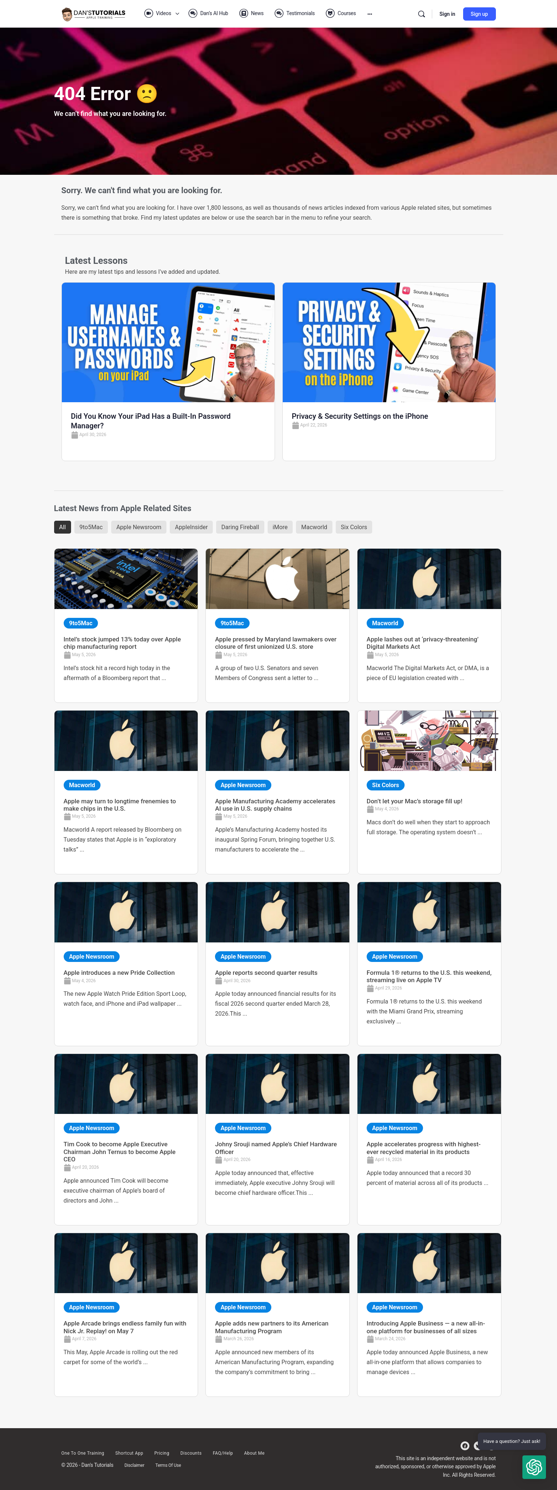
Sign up (479, 14)
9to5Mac (91, 527)
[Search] (421, 14)
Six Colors (354, 527)
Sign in (447, 14)
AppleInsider (191, 527)
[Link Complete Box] (126, 625)
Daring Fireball (240, 527)
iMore (280, 527)
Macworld (314, 527)
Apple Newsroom (138, 527)
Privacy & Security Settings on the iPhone (360, 416)
